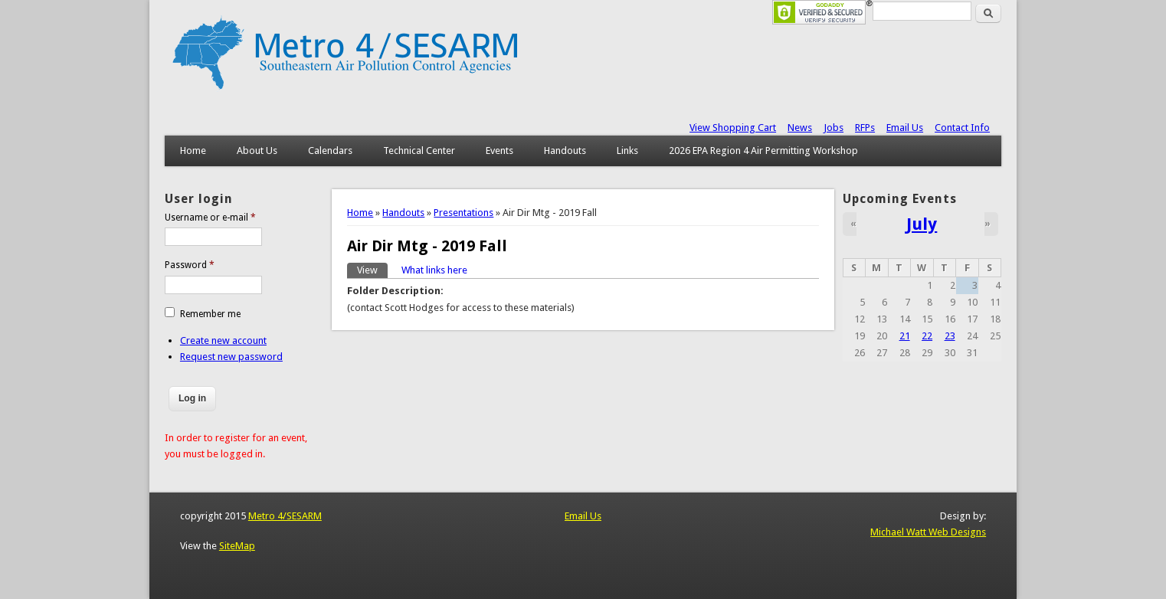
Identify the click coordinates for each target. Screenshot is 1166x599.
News (800, 127)
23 (950, 336)
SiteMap (237, 546)
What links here (434, 270)
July (921, 224)
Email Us (904, 127)
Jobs (833, 127)
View (372, 269)
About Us (257, 150)
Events (499, 150)
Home (193, 150)
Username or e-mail (210, 217)
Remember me (210, 314)
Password (190, 265)
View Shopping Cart (732, 127)
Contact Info (962, 127)
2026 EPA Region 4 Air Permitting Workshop (763, 150)
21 (904, 336)
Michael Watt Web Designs (928, 532)
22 (927, 336)
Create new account (223, 340)
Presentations (463, 212)
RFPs (865, 127)
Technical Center (419, 150)
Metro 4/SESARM (285, 516)
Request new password (231, 356)
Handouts (565, 150)
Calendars (330, 150)
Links (627, 150)
